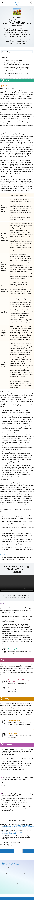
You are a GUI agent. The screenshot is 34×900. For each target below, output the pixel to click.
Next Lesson (28, 851)
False (3, 786)
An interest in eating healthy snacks (12, 761)
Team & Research (9, 887)
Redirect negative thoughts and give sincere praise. (16, 806)
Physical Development (17, 20)
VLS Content (8, 878)
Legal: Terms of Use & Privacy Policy (15, 873)
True (3, 783)
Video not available (17, 583)
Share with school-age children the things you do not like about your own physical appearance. (17, 799)
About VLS (7, 881)
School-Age (17, 17)
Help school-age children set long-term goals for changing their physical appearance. (15, 803)
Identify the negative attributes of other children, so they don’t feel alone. (16, 809)
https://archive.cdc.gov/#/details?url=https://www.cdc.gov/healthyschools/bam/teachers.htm (18, 827)
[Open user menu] (30, 2)
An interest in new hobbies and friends (13, 769)
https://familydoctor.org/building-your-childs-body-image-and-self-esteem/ (16, 832)
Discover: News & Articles (12, 884)
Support (7, 890)
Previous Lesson (7, 851)
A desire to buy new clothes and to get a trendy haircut (17, 758)
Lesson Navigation (7, 52)
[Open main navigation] (3, 2)
